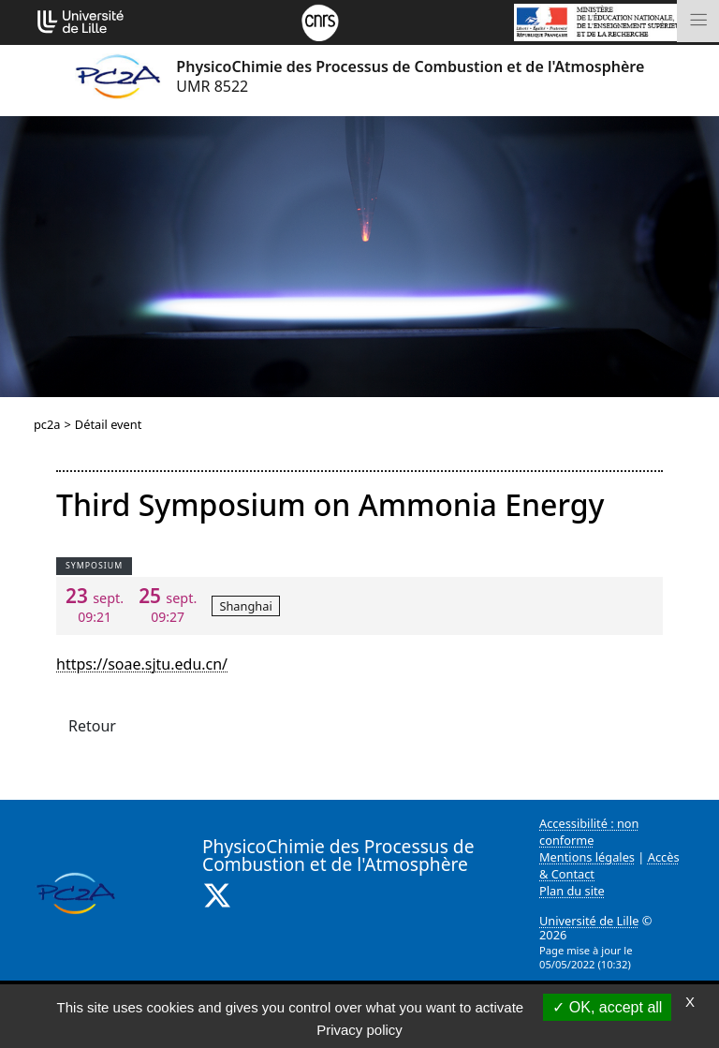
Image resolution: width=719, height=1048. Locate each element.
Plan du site (572, 890)
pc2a (47, 424)
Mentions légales (587, 857)
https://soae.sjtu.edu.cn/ (141, 664)
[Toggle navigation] (698, 21)
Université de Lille (588, 920)
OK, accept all (607, 1007)
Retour (92, 726)
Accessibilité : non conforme (589, 832)
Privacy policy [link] (359, 1030)
